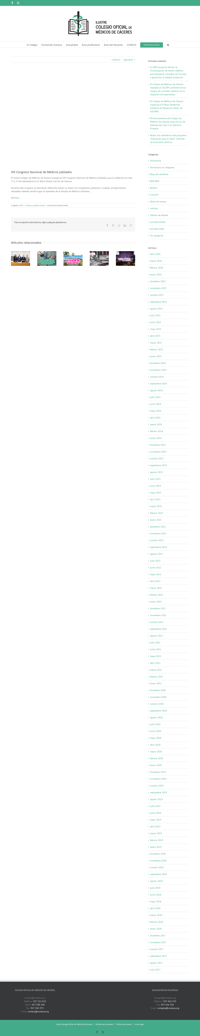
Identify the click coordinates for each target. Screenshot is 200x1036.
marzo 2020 (156, 751)
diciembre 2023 (158, 444)
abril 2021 (155, 663)
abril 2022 (155, 581)
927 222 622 (39, 1001)
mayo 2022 (155, 574)
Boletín (153, 187)
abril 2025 (155, 335)
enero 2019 (156, 847)
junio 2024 (155, 404)
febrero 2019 (156, 840)
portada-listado (39, 205)
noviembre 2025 (158, 288)
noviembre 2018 (158, 860)
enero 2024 (156, 438)
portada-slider (157, 228)
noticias (28, 205)
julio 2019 (155, 806)
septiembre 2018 (158, 874)
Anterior (116, 59)
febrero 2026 (156, 267)
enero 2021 (156, 683)
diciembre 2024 (158, 363)
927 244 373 (37, 1008)
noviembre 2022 (158, 533)
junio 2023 (155, 485)
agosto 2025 (156, 308)
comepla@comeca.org (168, 1008)
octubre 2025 (157, 295)
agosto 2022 (156, 553)
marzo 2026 (156, 260)
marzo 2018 (156, 915)
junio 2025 (155, 322)
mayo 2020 (155, 737)
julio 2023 (155, 479)
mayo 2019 (155, 819)
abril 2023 (155, 499)
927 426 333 (169, 1001)
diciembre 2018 (158, 853)
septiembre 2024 (158, 383)
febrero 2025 (156, 349)
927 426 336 (167, 1004)
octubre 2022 (157, 540)
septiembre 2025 (158, 301)
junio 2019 (155, 812)
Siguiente (128, 59)
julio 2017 (155, 969)
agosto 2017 (156, 962)
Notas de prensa (158, 201)
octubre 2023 (157, 458)
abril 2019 (155, 826)
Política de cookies (123, 1024)
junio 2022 (155, 567)
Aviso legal (139, 1024)
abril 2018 (155, 908)
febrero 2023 (156, 513)
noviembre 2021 (158, 615)
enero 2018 (156, 928)
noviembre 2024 (158, 369)
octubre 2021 (157, 622)
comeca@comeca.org (38, 1011)
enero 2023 (156, 519)
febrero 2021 (156, 676)
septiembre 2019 (158, 792)
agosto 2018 (156, 881)
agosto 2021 (156, 635)
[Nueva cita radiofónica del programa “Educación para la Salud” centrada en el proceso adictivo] (99, 252)
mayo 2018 (155, 901)
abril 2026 (155, 254)
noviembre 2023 (158, 451)
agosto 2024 (156, 390)
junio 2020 (155, 731)
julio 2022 (155, 560)
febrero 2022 (156, 594)
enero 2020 (156, 765)
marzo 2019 (156, 833)
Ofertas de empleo (159, 215)
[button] (168, 44)
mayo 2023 (155, 492)
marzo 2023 (156, 506)
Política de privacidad (104, 1024)
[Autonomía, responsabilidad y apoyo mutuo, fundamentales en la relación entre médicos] (125, 252)
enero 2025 (156, 356)
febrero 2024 (156, 431)
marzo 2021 (156, 669)
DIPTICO (15, 197)
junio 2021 (155, 649)
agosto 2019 (156, 799)
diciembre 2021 (158, 608)
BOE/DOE (155, 181)
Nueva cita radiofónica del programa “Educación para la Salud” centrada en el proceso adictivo (168, 139)
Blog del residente (159, 174)
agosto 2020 (156, 717)
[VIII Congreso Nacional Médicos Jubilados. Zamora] (73, 118)
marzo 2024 (156, 424)
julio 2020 (155, 724)
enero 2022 (156, 601)
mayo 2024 (155, 410)
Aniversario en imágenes (162, 167)
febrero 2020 (156, 758)
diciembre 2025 (158, 281)
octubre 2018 (157, 867)
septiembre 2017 (158, 956)
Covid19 (154, 194)
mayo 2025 (155, 329)
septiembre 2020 (158, 710)
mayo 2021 (155, 656)
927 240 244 (38, 1004)
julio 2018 (155, 887)
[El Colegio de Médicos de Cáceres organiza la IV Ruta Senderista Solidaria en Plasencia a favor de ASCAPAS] (73, 252)
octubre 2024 (157, 376)
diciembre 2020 (158, 690)
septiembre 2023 (158, 465)
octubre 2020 (157, 703)
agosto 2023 (156, 472)
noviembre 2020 (158, 697)
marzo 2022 (156, 588)
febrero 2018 (156, 921)
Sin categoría (156, 235)
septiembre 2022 (158, 547)
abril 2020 (155, 744)
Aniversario (155, 160)
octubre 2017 (157, 949)
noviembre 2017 (158, 942)
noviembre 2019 (158, 778)
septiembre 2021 (158, 628)
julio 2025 (155, 315)
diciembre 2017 (158, 935)
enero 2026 (156, 274)
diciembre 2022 (158, 526)
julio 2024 (155, 397)
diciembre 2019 (158, 772)
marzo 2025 (156, 342)
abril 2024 (155, 417)
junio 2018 (155, 894)
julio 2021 (155, 642)
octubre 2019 (157, 785)
